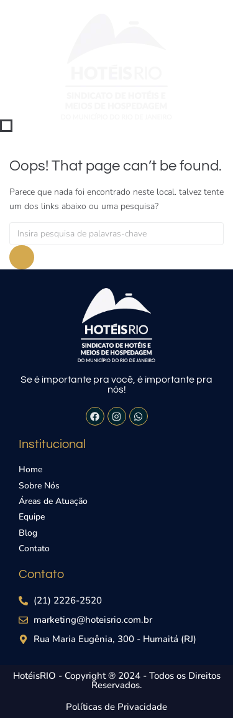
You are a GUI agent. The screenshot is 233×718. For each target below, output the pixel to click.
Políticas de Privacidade (116, 707)
